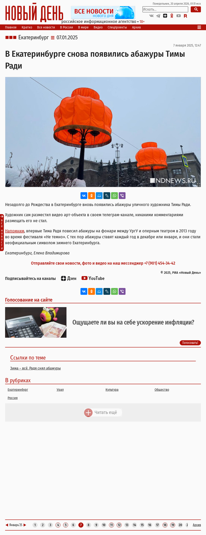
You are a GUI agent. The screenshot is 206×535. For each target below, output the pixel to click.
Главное (11, 27)
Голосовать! (190, 343)
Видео (98, 27)
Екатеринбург (33, 37)
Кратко (27, 27)
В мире (83, 27)
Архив (136, 27)
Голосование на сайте (28, 300)
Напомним (14, 230)
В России (66, 27)
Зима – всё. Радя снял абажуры (35, 368)
